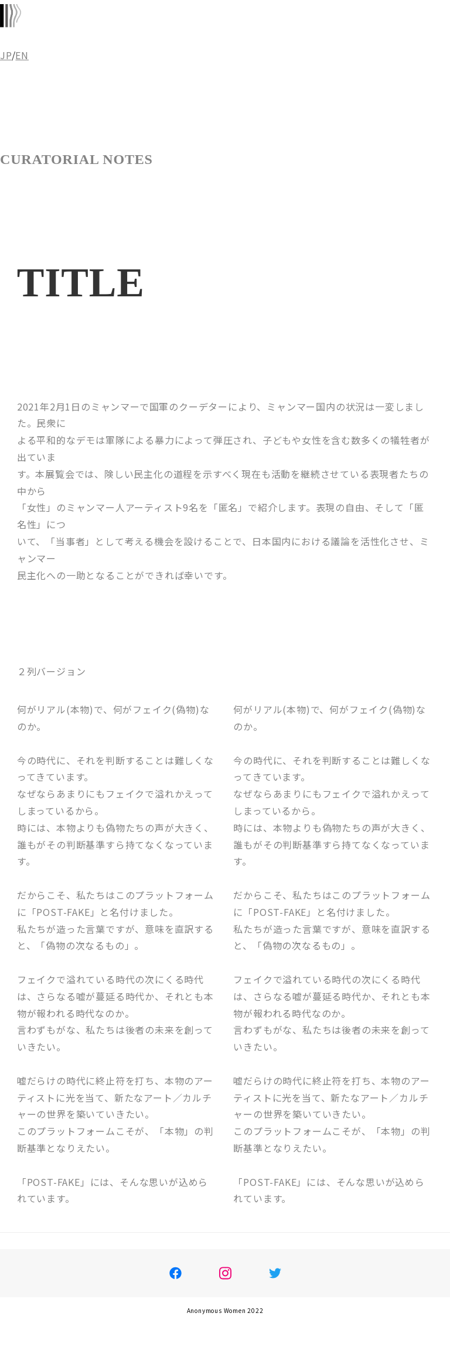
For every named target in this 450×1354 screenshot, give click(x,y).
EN (22, 55)
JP (6, 55)
